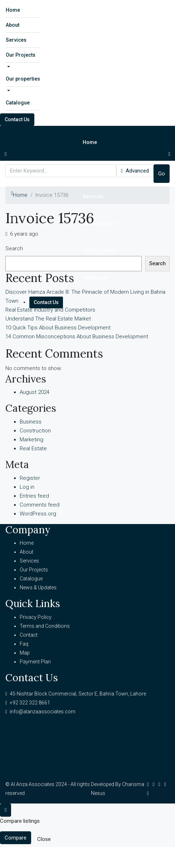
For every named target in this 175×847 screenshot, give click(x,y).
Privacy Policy (36, 617)
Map (25, 653)
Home (13, 10)
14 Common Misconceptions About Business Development (76, 336)
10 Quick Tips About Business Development (58, 327)
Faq (24, 644)
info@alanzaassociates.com (43, 711)
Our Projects (20, 55)
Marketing (31, 439)
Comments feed (39, 505)
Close (44, 839)
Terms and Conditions (45, 626)
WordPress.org (38, 513)
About (12, 25)
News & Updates (38, 587)
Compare (15, 838)
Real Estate (33, 448)
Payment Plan (35, 661)
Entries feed (34, 496)
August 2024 (34, 392)
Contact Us (17, 119)
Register (30, 478)
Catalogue (18, 103)
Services (16, 40)
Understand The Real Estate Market (48, 318)
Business (31, 422)
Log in (27, 487)
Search (14, 248)
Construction (35, 430)
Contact (29, 635)
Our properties (23, 79)
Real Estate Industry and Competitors (50, 310)
